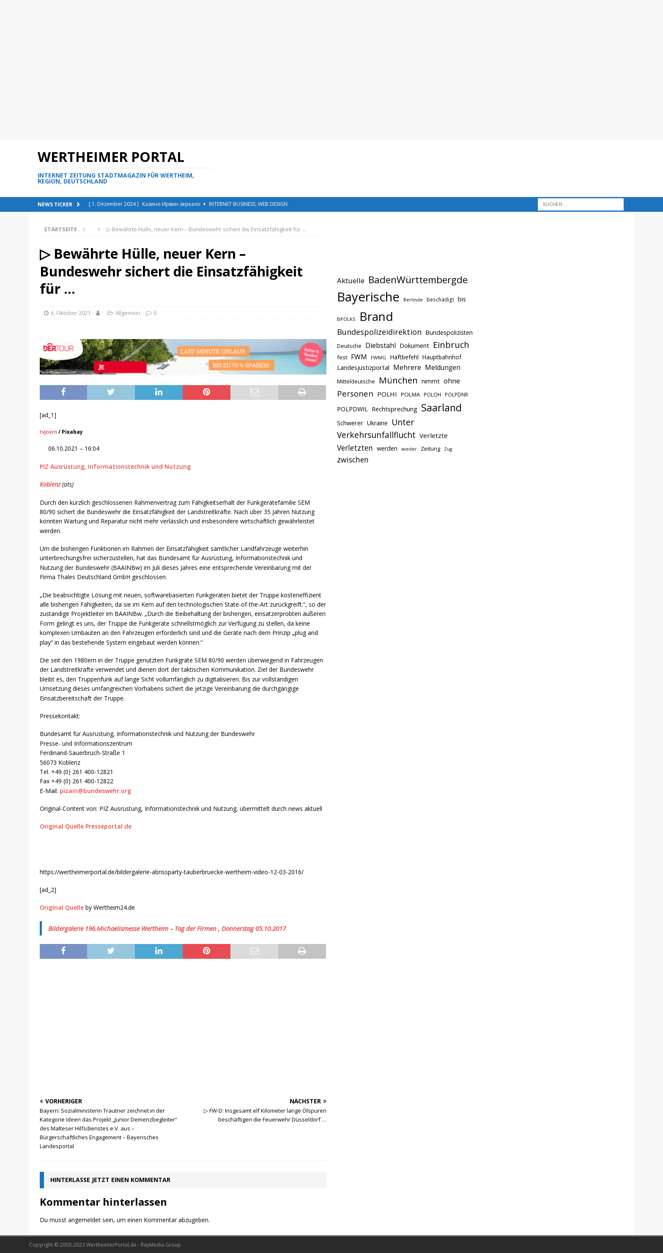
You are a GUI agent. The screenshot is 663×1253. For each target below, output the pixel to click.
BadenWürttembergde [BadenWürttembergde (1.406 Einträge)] (418, 279)
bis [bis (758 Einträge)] (462, 299)
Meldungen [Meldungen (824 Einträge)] (442, 367)
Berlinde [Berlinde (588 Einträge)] (413, 299)
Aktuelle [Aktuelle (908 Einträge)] (350, 280)
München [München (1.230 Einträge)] (398, 380)
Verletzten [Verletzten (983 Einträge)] (355, 448)
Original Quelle (62, 907)
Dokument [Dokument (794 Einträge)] (414, 345)
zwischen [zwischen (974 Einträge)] (353, 459)
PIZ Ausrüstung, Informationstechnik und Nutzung (115, 466)
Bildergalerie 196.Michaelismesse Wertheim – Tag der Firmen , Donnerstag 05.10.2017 (167, 928)
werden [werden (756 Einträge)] (387, 448)
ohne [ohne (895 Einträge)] (452, 381)
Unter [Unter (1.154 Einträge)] (403, 422)
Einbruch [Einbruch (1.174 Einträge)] (451, 344)
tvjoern (48, 431)
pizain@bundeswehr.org (95, 791)
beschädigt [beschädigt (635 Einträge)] (440, 299)
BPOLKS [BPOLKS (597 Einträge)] (346, 319)
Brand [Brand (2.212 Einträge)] (376, 316)
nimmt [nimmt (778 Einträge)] (431, 381)
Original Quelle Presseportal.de (86, 826)
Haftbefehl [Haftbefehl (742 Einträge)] (404, 357)
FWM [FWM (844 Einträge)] (359, 356)
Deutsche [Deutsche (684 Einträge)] (349, 346)
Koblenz (50, 484)
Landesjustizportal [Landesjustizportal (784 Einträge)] (363, 367)
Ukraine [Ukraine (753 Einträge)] (377, 423)
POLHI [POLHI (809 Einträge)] (387, 394)
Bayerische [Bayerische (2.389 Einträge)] (368, 296)
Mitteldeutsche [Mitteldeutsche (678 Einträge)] (356, 381)
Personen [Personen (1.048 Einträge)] (355, 393)
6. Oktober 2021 (70, 313)
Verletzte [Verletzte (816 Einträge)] (433, 435)
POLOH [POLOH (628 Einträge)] (432, 394)
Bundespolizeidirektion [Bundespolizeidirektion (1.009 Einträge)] (379, 332)
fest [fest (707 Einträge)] (342, 357)
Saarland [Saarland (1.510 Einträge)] (441, 407)
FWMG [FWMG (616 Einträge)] (378, 357)
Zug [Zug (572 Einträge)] (448, 449)
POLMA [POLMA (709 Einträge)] (410, 394)
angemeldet (84, 1220)
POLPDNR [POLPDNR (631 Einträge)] (456, 394)
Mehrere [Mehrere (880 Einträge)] (407, 367)
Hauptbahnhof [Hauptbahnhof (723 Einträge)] (441, 357)
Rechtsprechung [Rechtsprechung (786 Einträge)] (394, 409)
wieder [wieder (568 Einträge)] (409, 449)
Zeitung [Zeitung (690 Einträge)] (430, 448)
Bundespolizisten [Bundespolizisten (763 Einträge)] (449, 332)
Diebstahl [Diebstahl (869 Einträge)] (380, 345)
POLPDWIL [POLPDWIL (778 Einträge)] (352, 409)
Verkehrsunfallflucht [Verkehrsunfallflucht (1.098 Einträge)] (376, 435)
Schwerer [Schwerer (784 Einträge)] (350, 423)
